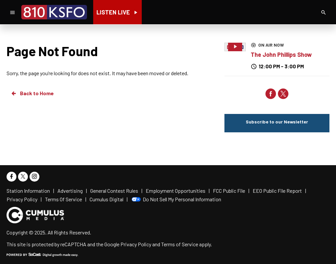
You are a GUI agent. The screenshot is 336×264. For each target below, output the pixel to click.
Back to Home (32, 93)
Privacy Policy (135, 244)
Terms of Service (179, 244)
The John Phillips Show (281, 54)
